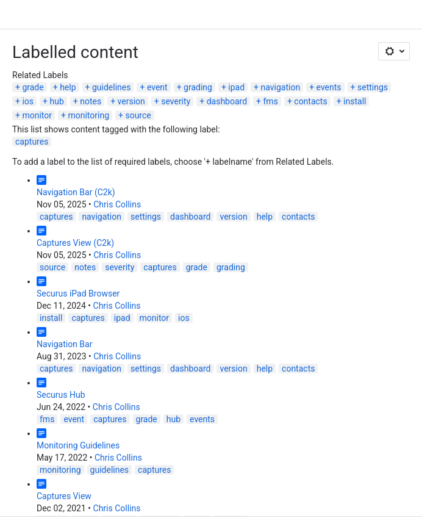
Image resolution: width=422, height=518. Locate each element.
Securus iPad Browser (78, 293)
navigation (281, 87)
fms (270, 101)
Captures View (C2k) (75, 243)
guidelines (111, 87)
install (354, 101)
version (131, 101)
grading (198, 87)
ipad (236, 87)
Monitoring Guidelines (78, 445)
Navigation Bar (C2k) (76, 192)
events (329, 87)
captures (31, 141)
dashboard (227, 101)
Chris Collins (117, 204)
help (68, 87)
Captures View (64, 496)
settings (372, 87)
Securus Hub (61, 395)
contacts (310, 101)
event (157, 87)
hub (56, 101)
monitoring (88, 115)
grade (32, 87)
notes (90, 101)
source (138, 115)
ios (28, 101)
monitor (37, 115)
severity (175, 101)
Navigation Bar (64, 344)
